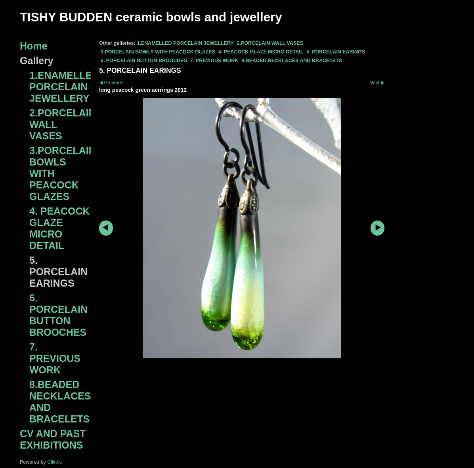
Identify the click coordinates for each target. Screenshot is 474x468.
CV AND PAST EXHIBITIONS (53, 439)
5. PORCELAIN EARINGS (335, 52)
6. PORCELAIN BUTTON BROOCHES (144, 60)
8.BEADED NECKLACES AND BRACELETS (291, 60)
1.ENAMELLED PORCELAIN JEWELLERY (185, 43)
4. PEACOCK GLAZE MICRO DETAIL (261, 52)
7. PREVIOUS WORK (214, 60)
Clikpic (54, 462)
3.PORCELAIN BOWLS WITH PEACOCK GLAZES (158, 52)
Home (33, 45)
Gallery (37, 60)
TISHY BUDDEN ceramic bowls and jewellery (151, 17)
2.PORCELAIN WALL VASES (270, 43)
